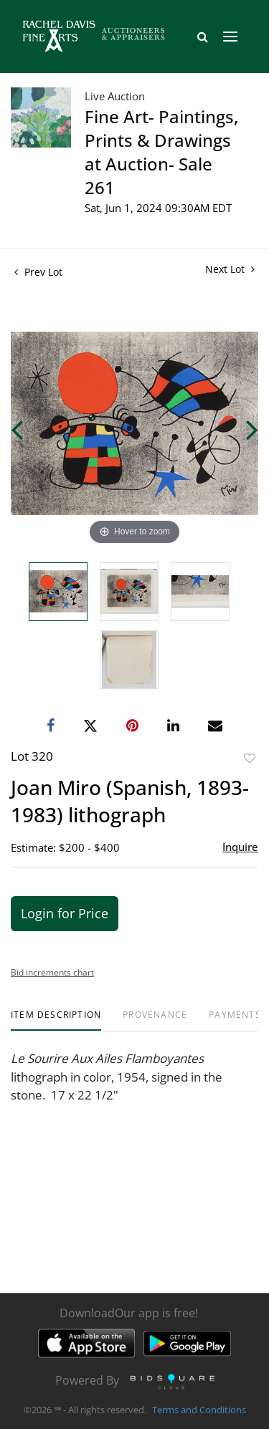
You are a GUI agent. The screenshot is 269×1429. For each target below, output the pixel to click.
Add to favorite (249, 758)
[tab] (56, 1020)
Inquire (240, 846)
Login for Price (64, 913)
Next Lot (230, 269)
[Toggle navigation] (230, 36)
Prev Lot (38, 272)
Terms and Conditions (199, 1410)
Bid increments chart (52, 972)
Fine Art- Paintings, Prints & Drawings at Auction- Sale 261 (161, 152)
